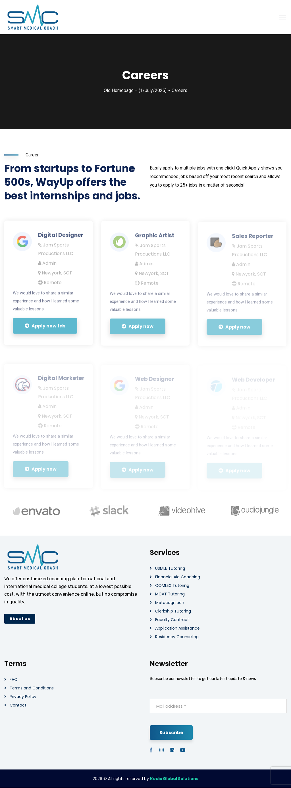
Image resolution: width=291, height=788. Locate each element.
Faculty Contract (172, 619)
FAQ (14, 679)
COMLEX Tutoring (172, 585)
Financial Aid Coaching (177, 577)
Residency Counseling (177, 637)
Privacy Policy (23, 696)
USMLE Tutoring (170, 568)
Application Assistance (177, 628)
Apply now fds (45, 329)
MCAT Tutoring (170, 594)
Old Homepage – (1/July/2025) (135, 90)
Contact (18, 705)
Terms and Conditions (32, 688)
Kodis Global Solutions (174, 778)
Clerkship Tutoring (173, 611)
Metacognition (169, 602)
